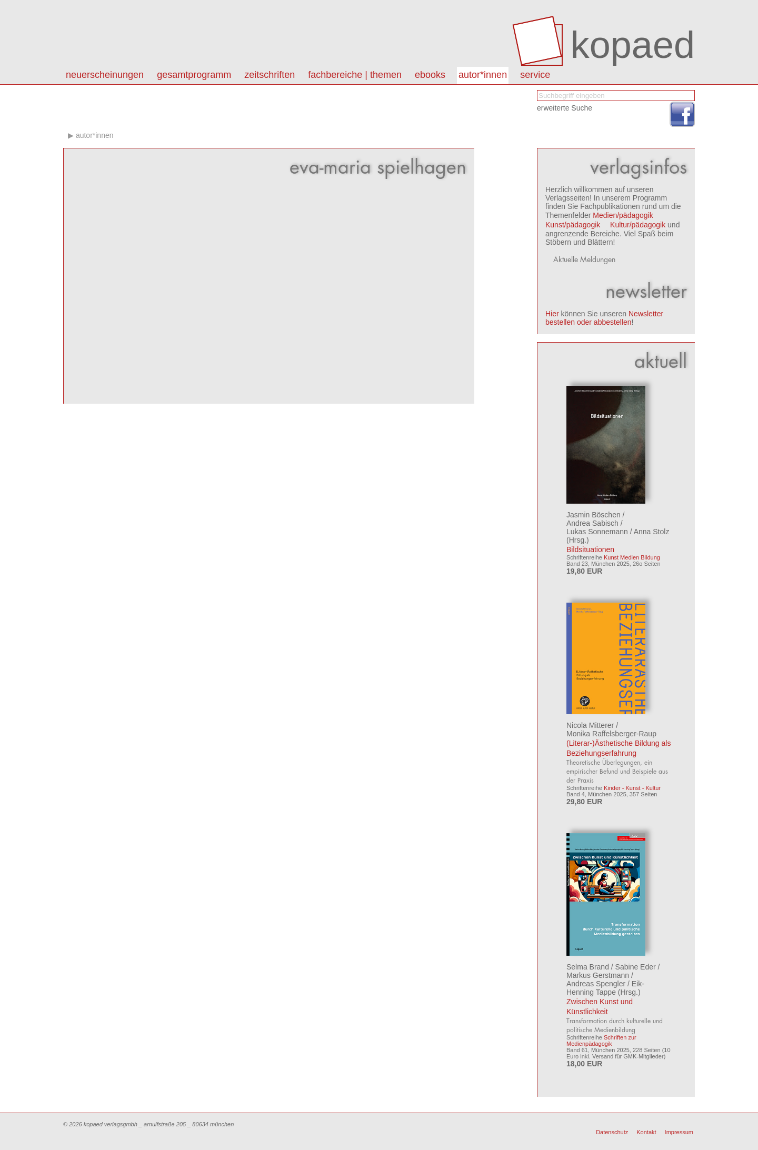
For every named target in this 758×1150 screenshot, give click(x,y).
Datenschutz (612, 1132)
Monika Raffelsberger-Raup (611, 733)
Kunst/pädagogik (572, 225)
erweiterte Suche (564, 108)
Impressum (679, 1132)
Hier (552, 313)
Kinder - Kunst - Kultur (632, 788)
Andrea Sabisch (592, 523)
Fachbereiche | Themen (355, 74)
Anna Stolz (652, 531)
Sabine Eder (635, 967)
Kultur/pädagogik (637, 225)
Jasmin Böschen (593, 515)
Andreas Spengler (595, 983)
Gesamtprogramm (194, 74)
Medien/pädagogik (623, 215)
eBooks (430, 74)
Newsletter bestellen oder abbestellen (604, 317)
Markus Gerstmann (597, 975)
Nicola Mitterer (590, 725)
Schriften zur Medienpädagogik (601, 1040)
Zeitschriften (269, 74)
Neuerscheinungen (105, 74)
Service (535, 74)
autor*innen (482, 74)
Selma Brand (587, 967)
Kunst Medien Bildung (632, 557)
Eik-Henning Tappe (605, 987)
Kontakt (646, 1132)
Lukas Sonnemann (597, 531)
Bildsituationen (590, 549)
